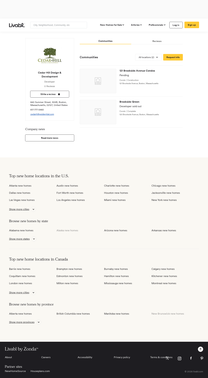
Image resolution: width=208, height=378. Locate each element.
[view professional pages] (157, 25)
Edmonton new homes (69, 276)
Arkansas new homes (163, 230)
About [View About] (8, 357)
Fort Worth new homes (70, 192)
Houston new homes (116, 192)
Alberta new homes (20, 313)
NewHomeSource (15, 371)
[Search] (83, 25)
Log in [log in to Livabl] (176, 25)
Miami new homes (115, 200)
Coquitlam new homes (22, 276)
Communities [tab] (105, 41)
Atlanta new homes (20, 185)
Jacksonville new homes (165, 192)
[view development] (131, 81)
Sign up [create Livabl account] (192, 25)
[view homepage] (17, 25)
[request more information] (173, 57)
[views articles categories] (136, 25)
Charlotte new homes (116, 185)
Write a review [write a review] (49, 94)
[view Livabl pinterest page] (202, 359)
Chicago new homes (163, 185)
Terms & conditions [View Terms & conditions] (161, 357)
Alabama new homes (21, 230)
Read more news (49, 138)
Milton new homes (67, 283)
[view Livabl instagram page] (179, 359)
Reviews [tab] (157, 41)
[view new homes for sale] (112, 25)
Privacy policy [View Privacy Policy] (122, 357)
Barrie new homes (19, 268)
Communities (89, 57)
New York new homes (164, 200)
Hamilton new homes (116, 276)
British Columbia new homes (73, 313)
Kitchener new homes (164, 276)
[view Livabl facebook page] (191, 359)
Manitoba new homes (116, 313)
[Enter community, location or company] (58, 25)
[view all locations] (148, 57)
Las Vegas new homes (22, 200)
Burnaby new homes (116, 268)
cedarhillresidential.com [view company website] (42, 114)
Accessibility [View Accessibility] (85, 357)
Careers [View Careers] (45, 357)
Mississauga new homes (118, 283)
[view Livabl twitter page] (167, 359)
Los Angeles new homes (71, 200)
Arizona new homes (115, 230)
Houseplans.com (40, 371)
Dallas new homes (19, 192)
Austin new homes (67, 185)
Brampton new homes (69, 268)
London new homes (20, 283)
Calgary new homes (163, 268)
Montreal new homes (163, 283)
